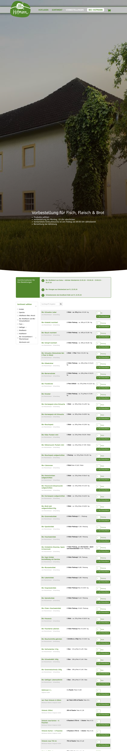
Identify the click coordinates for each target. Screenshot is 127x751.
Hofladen (43, 10)
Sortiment (57, 10)
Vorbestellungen (75, 10)
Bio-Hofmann (96, 10)
